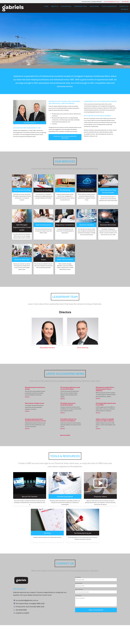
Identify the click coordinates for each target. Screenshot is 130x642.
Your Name (96, 578)
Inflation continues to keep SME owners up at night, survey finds (105, 419)
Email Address (96, 585)
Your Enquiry (96, 600)
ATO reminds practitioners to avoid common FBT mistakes (70, 388)
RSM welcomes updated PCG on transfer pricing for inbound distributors (105, 389)
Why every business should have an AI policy (35, 388)
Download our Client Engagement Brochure (65, 137)
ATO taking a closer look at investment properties (67, 404)
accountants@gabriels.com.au (111, 1)
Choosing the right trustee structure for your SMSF (106, 404)
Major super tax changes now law (34, 403)
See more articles (65, 435)
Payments (124, 9)
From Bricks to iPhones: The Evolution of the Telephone (68, 419)
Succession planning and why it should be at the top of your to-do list (35, 419)
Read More (27, 397)
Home (46, 6)
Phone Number (96, 591)
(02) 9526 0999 (125, 1)
